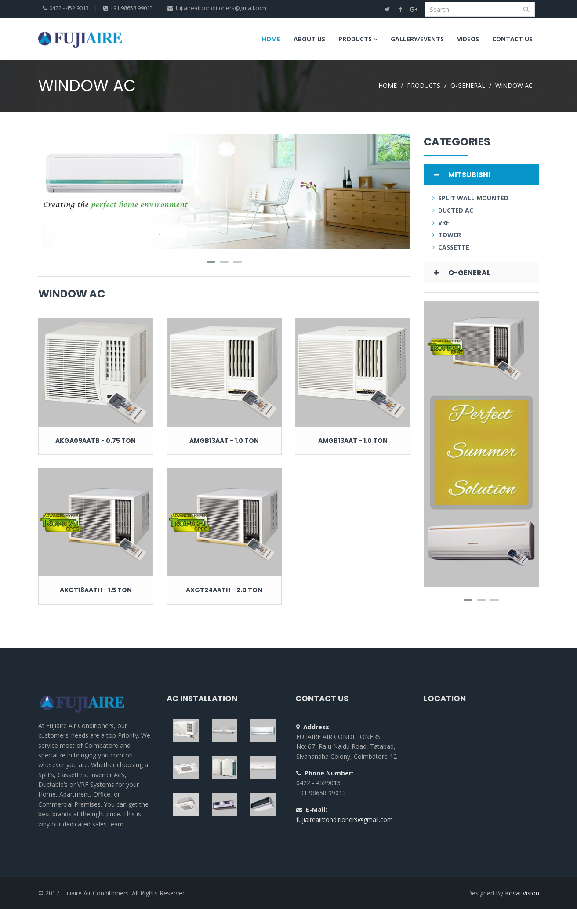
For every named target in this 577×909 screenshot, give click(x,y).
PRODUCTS (423, 85)
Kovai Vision (522, 893)
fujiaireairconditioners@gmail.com (344, 819)
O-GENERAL (467, 85)
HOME (387, 85)
